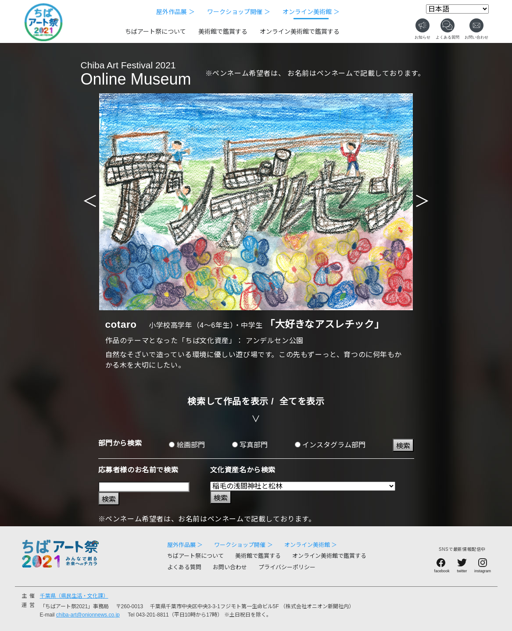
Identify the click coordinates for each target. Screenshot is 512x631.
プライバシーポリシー (286, 567)
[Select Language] (457, 9)
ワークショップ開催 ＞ (238, 11)
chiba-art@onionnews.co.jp (88, 615)
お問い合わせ (230, 567)
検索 (403, 446)
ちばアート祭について (155, 31)
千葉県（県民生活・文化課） (74, 596)
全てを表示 (302, 401)
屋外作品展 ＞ (175, 11)
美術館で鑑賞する (222, 31)
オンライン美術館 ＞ (311, 11)
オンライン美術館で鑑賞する (300, 31)
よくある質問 (184, 567)
